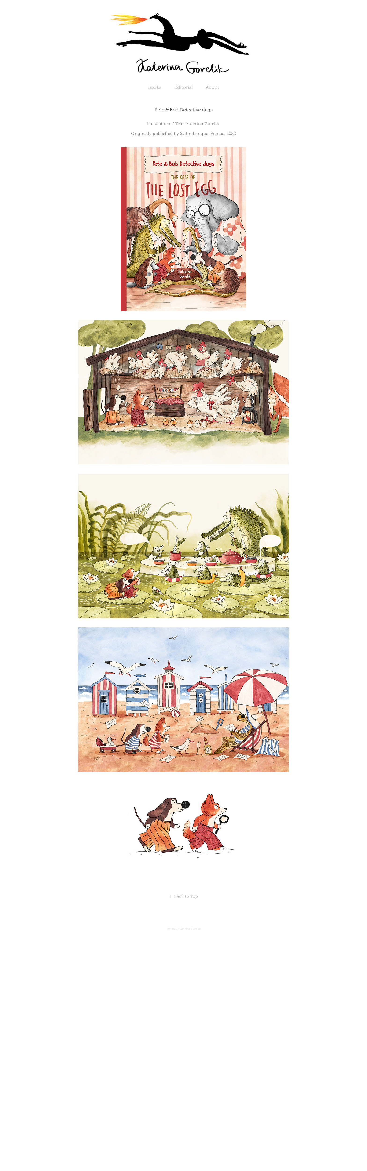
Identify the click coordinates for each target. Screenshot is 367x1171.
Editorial (183, 87)
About (212, 87)
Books (154, 87)
